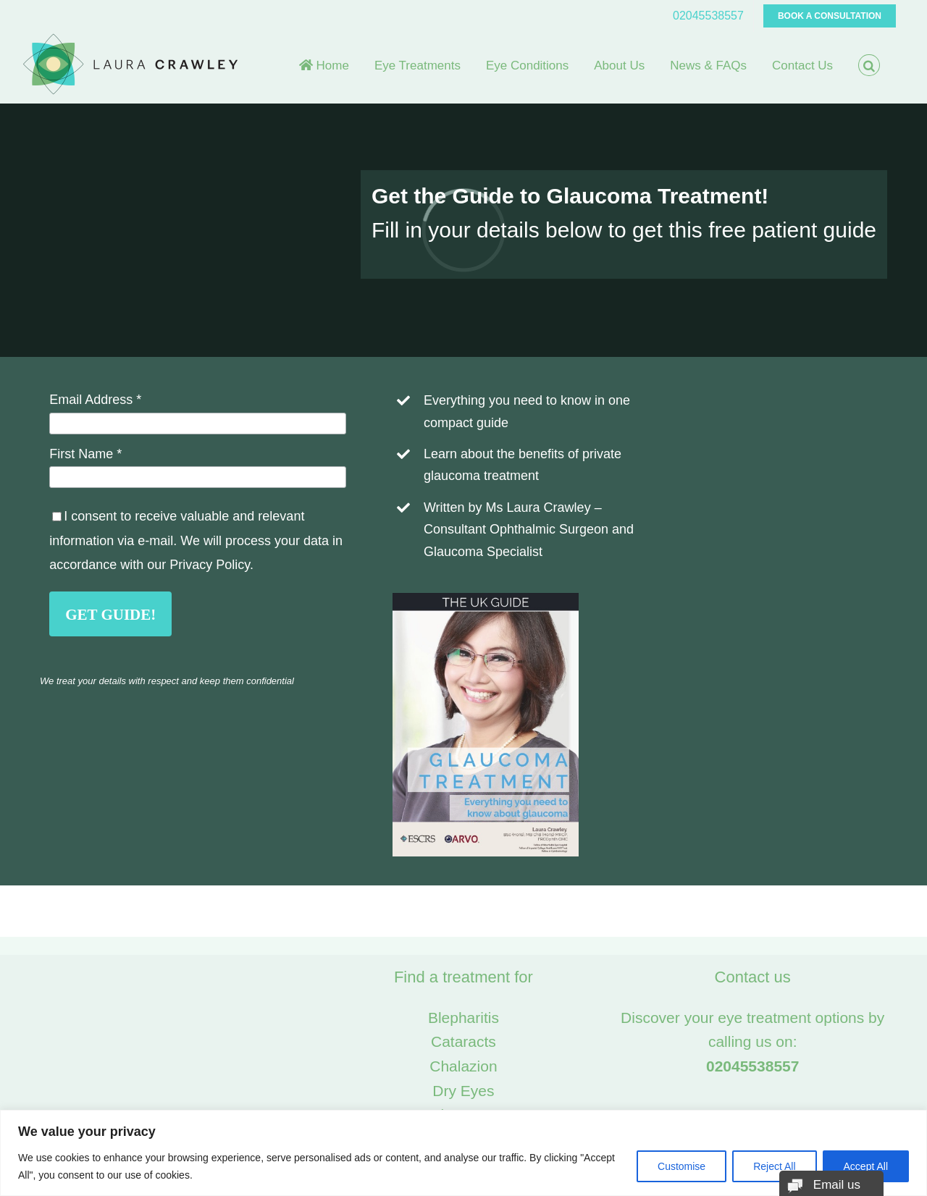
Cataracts (463, 1041)
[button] (869, 65)
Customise (681, 1166)
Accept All (866, 1166)
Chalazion (463, 1066)
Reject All (774, 1166)
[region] (463, 1153)
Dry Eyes (463, 1090)
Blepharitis (463, 1017)
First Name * (85, 454)
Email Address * (95, 399)
